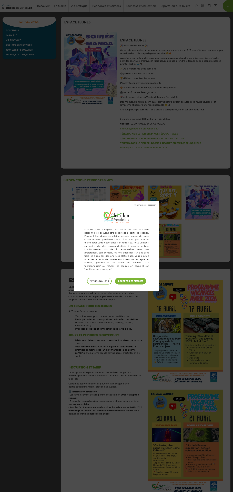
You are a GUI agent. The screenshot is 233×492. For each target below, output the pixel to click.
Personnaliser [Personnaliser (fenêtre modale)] (99, 281)
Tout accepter (130, 281)
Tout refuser (145, 205)
